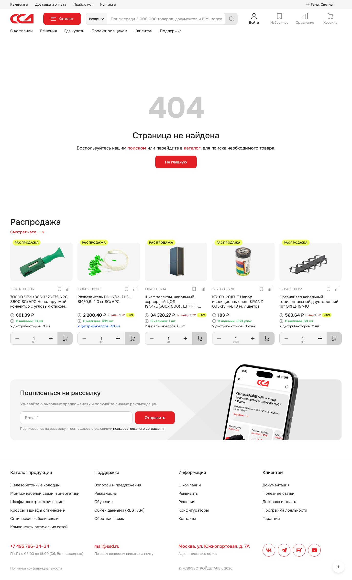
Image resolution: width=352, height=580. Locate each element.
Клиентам (143, 30)
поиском (137, 148)
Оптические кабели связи (34, 518)
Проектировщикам (109, 30)
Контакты (108, 4)
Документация (276, 485)
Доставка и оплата (50, 4)
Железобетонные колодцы (35, 485)
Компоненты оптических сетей (39, 526)
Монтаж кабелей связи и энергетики (44, 493)
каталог (192, 148)
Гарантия (271, 518)
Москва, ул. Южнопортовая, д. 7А (214, 546)
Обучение (103, 501)
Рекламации (105, 493)
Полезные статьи (279, 493)
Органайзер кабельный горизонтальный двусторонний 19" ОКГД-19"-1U (309, 301)
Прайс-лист (83, 4)
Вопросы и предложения (117, 485)
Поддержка (171, 30)
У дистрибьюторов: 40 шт (98, 326)
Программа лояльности (285, 510)
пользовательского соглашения (139, 428)
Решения (48, 30)
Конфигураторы (193, 510)
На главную (176, 162)
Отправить (155, 417)
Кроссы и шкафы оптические (37, 510)
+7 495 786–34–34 (29, 546)
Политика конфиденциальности (36, 568)
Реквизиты (19, 4)
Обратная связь (109, 518)
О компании (21, 30)
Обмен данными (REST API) (119, 510)
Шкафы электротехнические (36, 501)
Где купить (74, 30)
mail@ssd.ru (106, 546)
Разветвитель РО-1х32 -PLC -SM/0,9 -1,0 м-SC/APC (104, 299)
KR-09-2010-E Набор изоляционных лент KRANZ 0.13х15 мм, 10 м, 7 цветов (237, 301)
